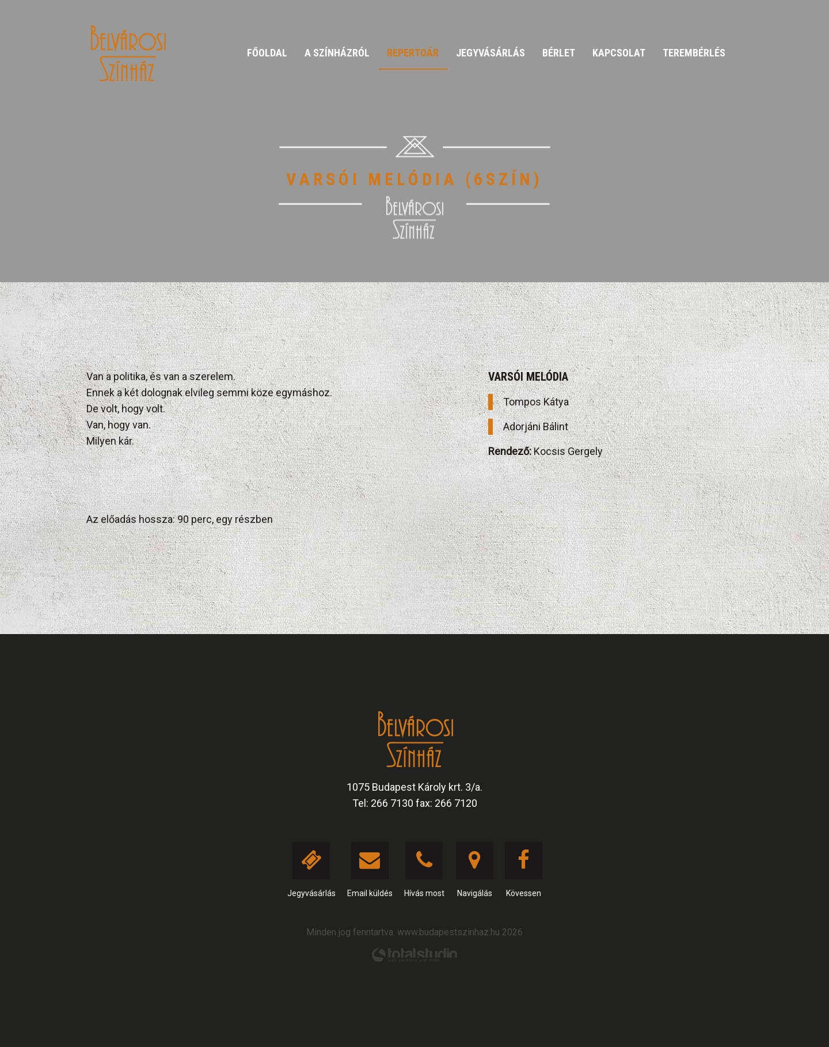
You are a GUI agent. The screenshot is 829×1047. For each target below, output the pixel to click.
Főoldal (267, 53)
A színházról (337, 53)
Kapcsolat (618, 53)
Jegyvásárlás (490, 53)
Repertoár (413, 53)
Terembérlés (694, 53)
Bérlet (558, 53)
